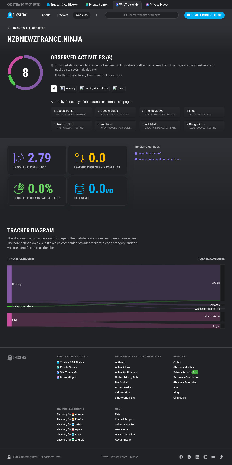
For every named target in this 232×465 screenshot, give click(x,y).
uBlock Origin (122, 392)
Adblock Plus (122, 367)
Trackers (62, 15)
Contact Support (124, 419)
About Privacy (123, 439)
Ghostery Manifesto (184, 367)
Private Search (96, 4)
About (46, 15)
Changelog (179, 397)
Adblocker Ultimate (126, 372)
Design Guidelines (125, 434)
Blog (176, 392)
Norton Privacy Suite (127, 377)
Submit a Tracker (125, 424)
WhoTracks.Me (127, 4)
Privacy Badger (123, 387)
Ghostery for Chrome (70, 414)
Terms (104, 457)
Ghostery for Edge (69, 434)
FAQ (117, 414)
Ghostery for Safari (69, 424)
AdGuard (120, 362)
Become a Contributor (204, 15)
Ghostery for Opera (69, 429)
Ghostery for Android (70, 439)
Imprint (134, 457)
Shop (176, 387)
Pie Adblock (122, 382)
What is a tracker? (148, 153)
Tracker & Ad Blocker (62, 4)
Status (177, 362)
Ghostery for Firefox (70, 419)
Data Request (123, 429)
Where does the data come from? (157, 159)
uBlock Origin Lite (125, 397)
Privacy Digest (157, 4)
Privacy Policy (119, 457)
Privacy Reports (185, 372)
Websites (82, 15)
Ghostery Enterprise (184, 382)
